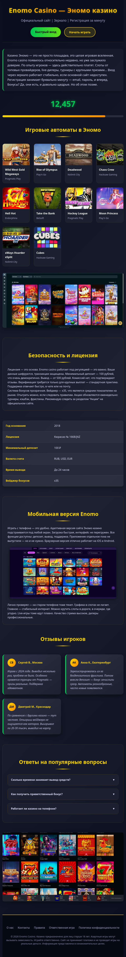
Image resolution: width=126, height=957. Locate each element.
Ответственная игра (61, 927)
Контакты (24, 927)
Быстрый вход (45, 32)
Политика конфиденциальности (99, 927)
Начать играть (79, 32)
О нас (10, 927)
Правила (39, 927)
